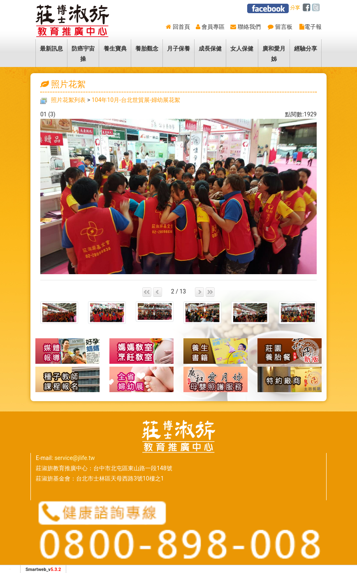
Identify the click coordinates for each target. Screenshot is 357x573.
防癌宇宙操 (83, 53)
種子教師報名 (67, 379)
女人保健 (241, 48)
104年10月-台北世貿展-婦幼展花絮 (136, 100)
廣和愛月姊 (273, 53)
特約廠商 (289, 379)
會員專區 (213, 26)
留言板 (283, 26)
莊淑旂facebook (268, 8)
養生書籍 (215, 351)
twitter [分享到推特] (317, 7)
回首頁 (181, 26)
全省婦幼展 (141, 379)
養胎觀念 (146, 48)
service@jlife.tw (74, 458)
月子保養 (178, 48)
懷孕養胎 (141, 351)
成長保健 (210, 48)
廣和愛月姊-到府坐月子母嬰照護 (215, 379)
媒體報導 (67, 351)
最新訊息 (51, 48)
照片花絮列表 (68, 100)
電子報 (313, 26)
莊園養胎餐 (289, 351)
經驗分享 (305, 48)
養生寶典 (115, 48)
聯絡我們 (249, 26)
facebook (308, 7)
